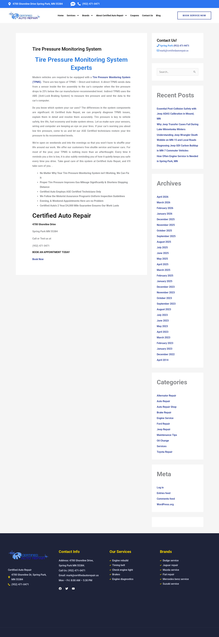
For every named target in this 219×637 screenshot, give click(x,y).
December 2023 (166, 286)
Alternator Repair (166, 395)
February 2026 (165, 208)
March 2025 (163, 269)
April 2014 (162, 360)
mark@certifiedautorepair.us (174, 50)
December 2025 (166, 219)
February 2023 (165, 343)
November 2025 (166, 224)
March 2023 (163, 337)
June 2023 (163, 320)
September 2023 (166, 303)
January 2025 (164, 281)
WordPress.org (165, 504)
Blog (158, 15)
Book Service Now (194, 15)
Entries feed (163, 493)
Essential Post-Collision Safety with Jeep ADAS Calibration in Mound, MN (176, 113)
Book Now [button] (38, 259)
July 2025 (162, 247)
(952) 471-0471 (181, 45)
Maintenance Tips (167, 435)
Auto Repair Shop (166, 406)
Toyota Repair (164, 451)
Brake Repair (164, 412)
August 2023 (164, 309)
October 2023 (164, 298)
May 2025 (162, 258)
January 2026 (164, 213)
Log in (160, 487)
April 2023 (162, 331)
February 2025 (165, 275)
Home (61, 15)
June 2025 (163, 253)
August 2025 (164, 241)
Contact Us (147, 15)
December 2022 (166, 354)
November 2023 (166, 292)
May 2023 (162, 326)
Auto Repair (163, 401)
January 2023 (164, 348)
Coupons (134, 15)
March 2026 (163, 202)
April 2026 (162, 196)
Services (73, 15)
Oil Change (163, 440)
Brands (87, 15)
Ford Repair (163, 423)
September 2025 (166, 236)
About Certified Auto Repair (111, 15)
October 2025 (164, 230)
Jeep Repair (163, 429)
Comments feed (166, 498)
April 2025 (162, 264)
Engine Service (165, 418)
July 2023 (162, 314)
